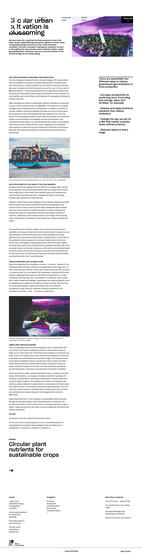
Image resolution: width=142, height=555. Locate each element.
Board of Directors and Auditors (118, 518)
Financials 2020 (66, 19)
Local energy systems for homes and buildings (18, 515)
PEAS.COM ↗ (128, 20)
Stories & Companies (43, 19)
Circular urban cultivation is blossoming (15, 529)
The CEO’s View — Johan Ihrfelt (117, 501)
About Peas (84, 19)
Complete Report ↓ (103, 19)
